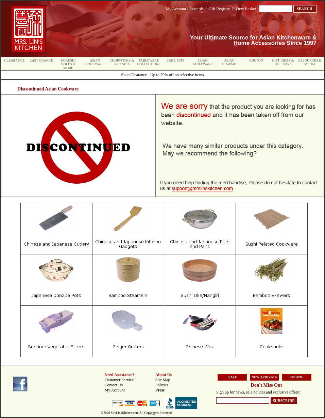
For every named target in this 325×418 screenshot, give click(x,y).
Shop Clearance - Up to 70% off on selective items (162, 74)
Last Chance (41, 60)
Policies (161, 385)
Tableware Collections (148, 62)
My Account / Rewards (185, 8)
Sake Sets (176, 60)
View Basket (245, 8)
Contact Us (114, 385)
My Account (115, 390)
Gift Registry (219, 8)
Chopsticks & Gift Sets (122, 62)
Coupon (256, 60)
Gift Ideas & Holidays (283, 62)
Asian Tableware (202, 62)
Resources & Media (309, 62)
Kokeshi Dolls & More (68, 64)
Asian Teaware (229, 62)
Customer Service (119, 380)
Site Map (162, 380)
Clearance (14, 60)
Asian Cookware (95, 62)
